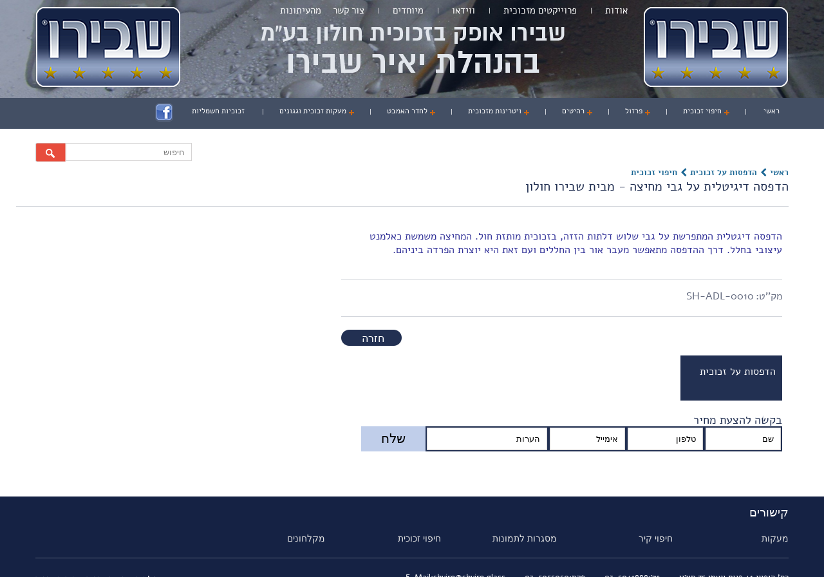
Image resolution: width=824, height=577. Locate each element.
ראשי (771, 111)
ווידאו (463, 10)
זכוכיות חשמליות (218, 111)
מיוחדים (408, 10)
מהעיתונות (300, 10)
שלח (393, 438)
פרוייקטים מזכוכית (540, 10)
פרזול (633, 111)
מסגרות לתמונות (524, 538)
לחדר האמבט (407, 111)
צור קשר (348, 10)
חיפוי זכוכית (702, 111)
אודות (616, 10)
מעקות (775, 538)
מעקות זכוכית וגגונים (312, 111)
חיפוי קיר (656, 538)
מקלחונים (306, 538)
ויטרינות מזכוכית (494, 111)
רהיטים (573, 111)
